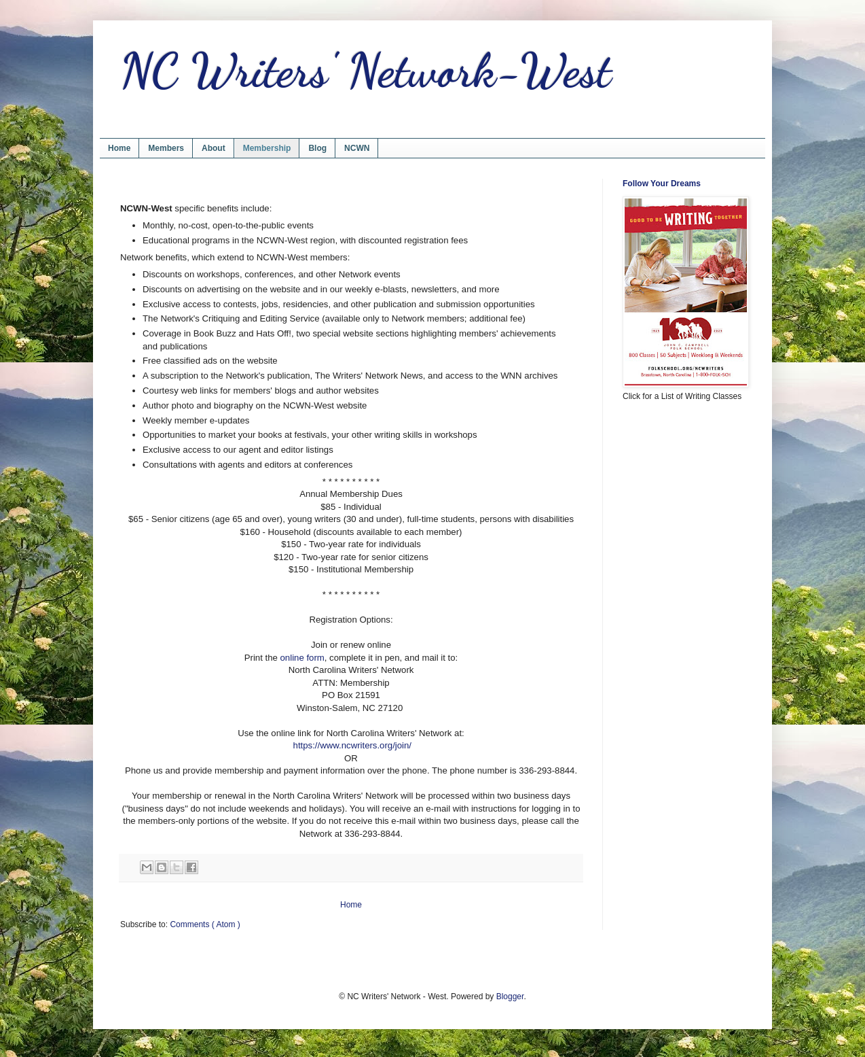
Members (166, 148)
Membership (267, 148)
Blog (317, 148)
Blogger (510, 996)
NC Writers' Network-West (365, 70)
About (213, 148)
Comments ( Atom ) (205, 924)
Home (119, 148)
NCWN (356, 148)
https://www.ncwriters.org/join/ (352, 745)
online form (302, 658)
